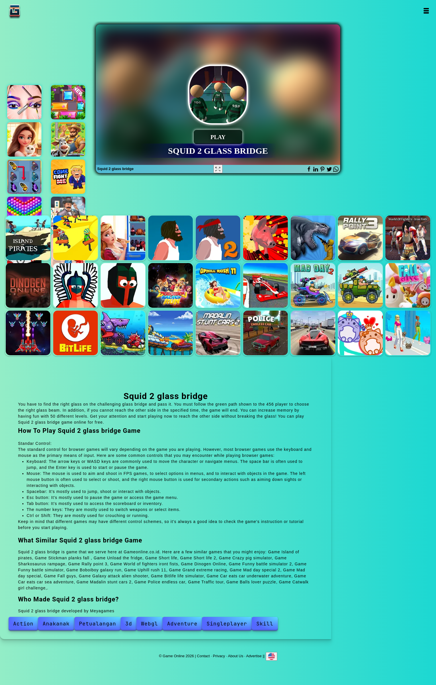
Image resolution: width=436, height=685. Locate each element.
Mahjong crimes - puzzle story (68, 214)
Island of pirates (28, 238)
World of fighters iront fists (407, 238)
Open (426, 10)
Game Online (32, 10)
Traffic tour (313, 333)
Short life (170, 238)
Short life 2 (218, 238)
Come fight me (68, 176)
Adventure (182, 623)
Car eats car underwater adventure (123, 333)
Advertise (253, 656)
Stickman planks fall (75, 238)
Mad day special (360, 285)
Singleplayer (227, 623)
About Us (235, 656)
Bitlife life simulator (75, 333)
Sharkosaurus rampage (313, 238)
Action (23, 623)
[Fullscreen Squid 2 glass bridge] (218, 169)
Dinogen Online (28, 285)
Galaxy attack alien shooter (28, 333)
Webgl (149, 623)
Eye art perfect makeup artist (24, 102)
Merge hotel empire (24, 139)
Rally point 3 (360, 238)
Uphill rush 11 (218, 285)
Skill (264, 623)
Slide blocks (68, 102)
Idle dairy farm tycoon (68, 139)
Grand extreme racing (265, 285)
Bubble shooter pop (24, 214)
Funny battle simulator (123, 285)
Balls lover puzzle (360, 333)
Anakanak (56, 623)
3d (128, 623)
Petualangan (97, 623)
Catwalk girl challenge (407, 333)
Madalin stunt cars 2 (218, 333)
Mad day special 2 (313, 285)
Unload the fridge (123, 238)
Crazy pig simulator (265, 238)
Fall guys (407, 285)
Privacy (219, 656)
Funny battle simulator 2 (75, 285)
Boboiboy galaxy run (170, 285)
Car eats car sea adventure (170, 333)
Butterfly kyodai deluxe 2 (24, 176)
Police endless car (265, 333)
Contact (203, 656)
